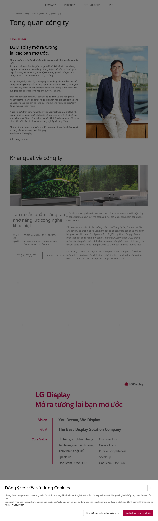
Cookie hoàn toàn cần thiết (138, 513)
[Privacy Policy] (17, 504)
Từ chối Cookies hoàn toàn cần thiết (102, 513)
